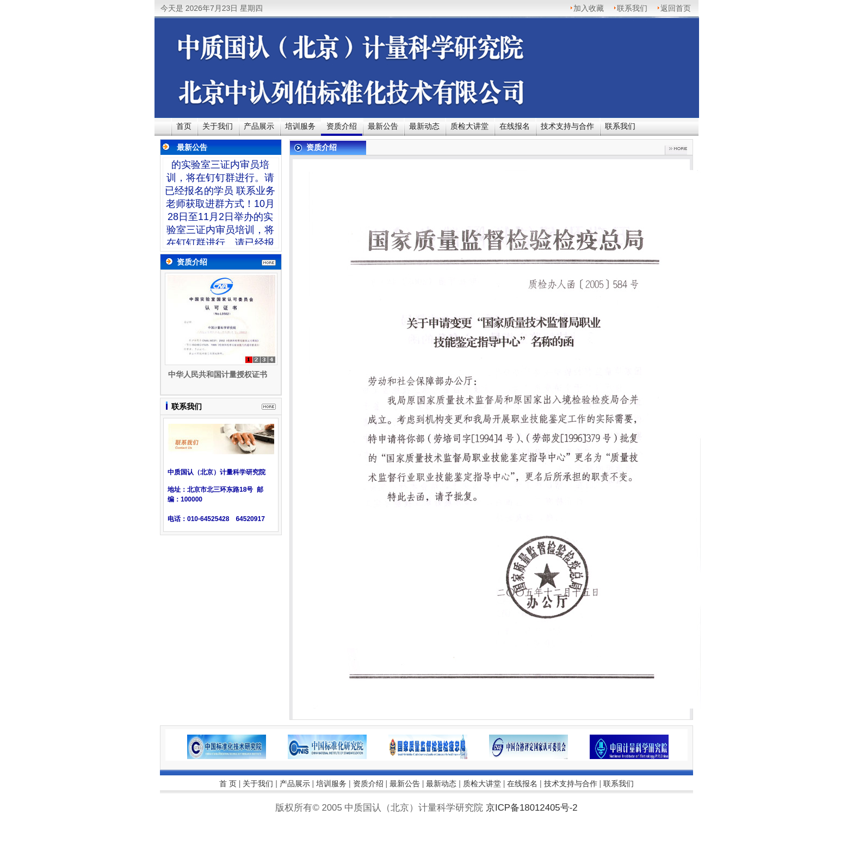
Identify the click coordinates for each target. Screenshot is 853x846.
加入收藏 (588, 8)
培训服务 (300, 126)
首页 (183, 126)
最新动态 (424, 126)
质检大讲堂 (469, 126)
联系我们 (632, 8)
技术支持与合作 (567, 126)
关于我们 (217, 126)
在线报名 (514, 126)
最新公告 (383, 126)
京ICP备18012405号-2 (426, 824)
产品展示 (259, 126)
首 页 (228, 783)
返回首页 (675, 8)
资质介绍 (341, 126)
